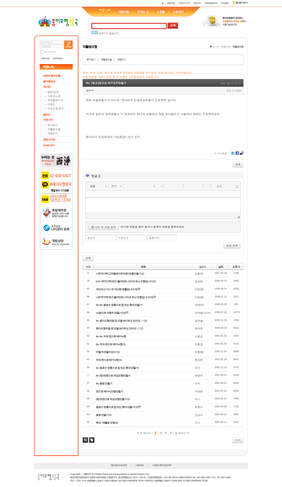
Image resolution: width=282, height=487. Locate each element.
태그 (92, 440)
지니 (197, 399)
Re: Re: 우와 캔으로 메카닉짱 (111, 336)
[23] (151, 297)
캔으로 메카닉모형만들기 (109, 391)
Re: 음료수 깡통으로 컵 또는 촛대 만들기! (117, 367)
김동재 (199, 273)
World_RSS (48, 145)
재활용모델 (54, 129)
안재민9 (199, 304)
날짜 (220, 266)
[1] (142, 273)
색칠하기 (52, 133)
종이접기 (52, 125)
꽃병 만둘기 (102, 415)
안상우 (199, 415)
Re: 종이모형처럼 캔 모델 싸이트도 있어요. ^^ (120, 320)
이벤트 (51, 104)
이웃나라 (48, 119)
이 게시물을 (220, 153)
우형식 (199, 407)
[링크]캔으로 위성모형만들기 (111, 399)
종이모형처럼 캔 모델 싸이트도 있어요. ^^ (118, 328)
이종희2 (199, 352)
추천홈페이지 (55, 100)
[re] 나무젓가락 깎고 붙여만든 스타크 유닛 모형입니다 (124, 281)
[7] (141, 328)
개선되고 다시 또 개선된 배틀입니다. (115, 289)
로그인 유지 (50, 51)
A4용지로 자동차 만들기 (108, 312)
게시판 (46, 86)
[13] (123, 312)
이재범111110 (202, 312)
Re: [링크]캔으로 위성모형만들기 (106, 83)
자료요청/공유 (55, 108)
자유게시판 (54, 96)
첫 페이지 (144, 433)
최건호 (199, 360)
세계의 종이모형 (51, 75)
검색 (85, 440)
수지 (197, 367)
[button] (98, 186)
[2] (154, 281)
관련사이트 (49, 139)
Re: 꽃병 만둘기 (104, 383)
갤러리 (46, 114)
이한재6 (199, 289)
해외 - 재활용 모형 (105, 422)
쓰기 (238, 440)
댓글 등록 (232, 245)
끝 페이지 (182, 433)
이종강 (199, 336)
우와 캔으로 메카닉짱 (107, 360)
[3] (136, 407)
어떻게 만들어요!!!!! (106, 352)
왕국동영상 (49, 81)
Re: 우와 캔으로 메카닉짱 (109, 344)
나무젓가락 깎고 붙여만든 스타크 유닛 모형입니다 (122, 297)
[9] (136, 289)
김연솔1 (199, 320)
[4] (116, 422)
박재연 (199, 328)
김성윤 (199, 281)
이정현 (199, 391)
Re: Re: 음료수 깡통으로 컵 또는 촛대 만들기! (119, 304)
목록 (238, 164)
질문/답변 (53, 92)
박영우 (90, 90)
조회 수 (236, 266)
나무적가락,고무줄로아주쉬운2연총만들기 (118, 273)
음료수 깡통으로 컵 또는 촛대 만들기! (115, 407)
